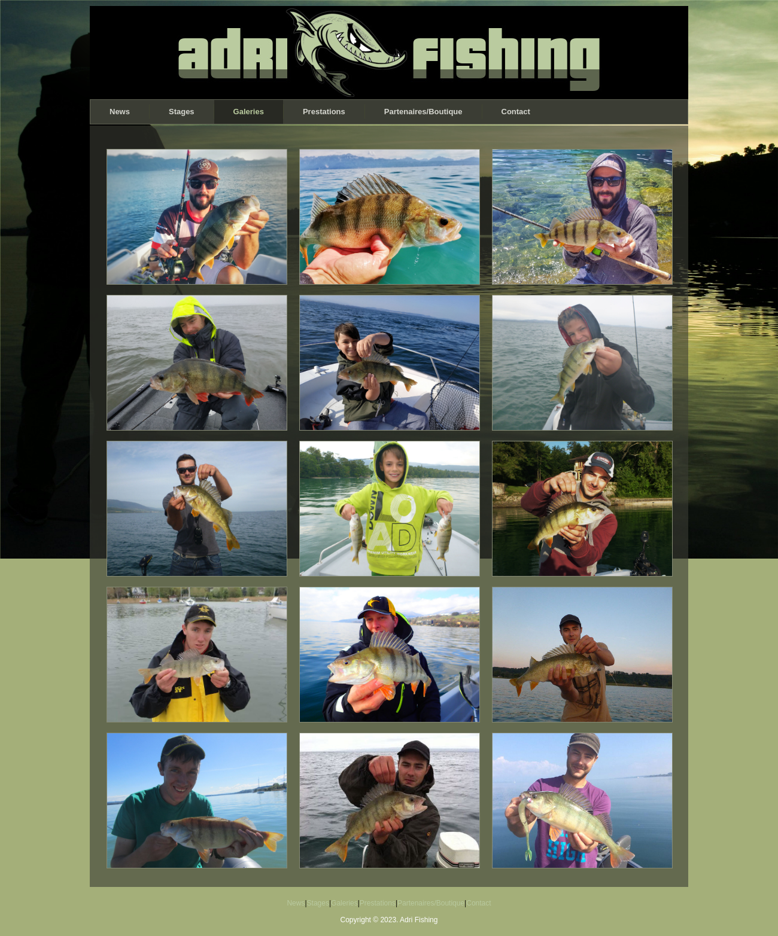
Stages (181, 111)
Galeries (248, 111)
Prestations (324, 111)
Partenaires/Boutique (423, 111)
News (120, 111)
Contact (516, 111)
